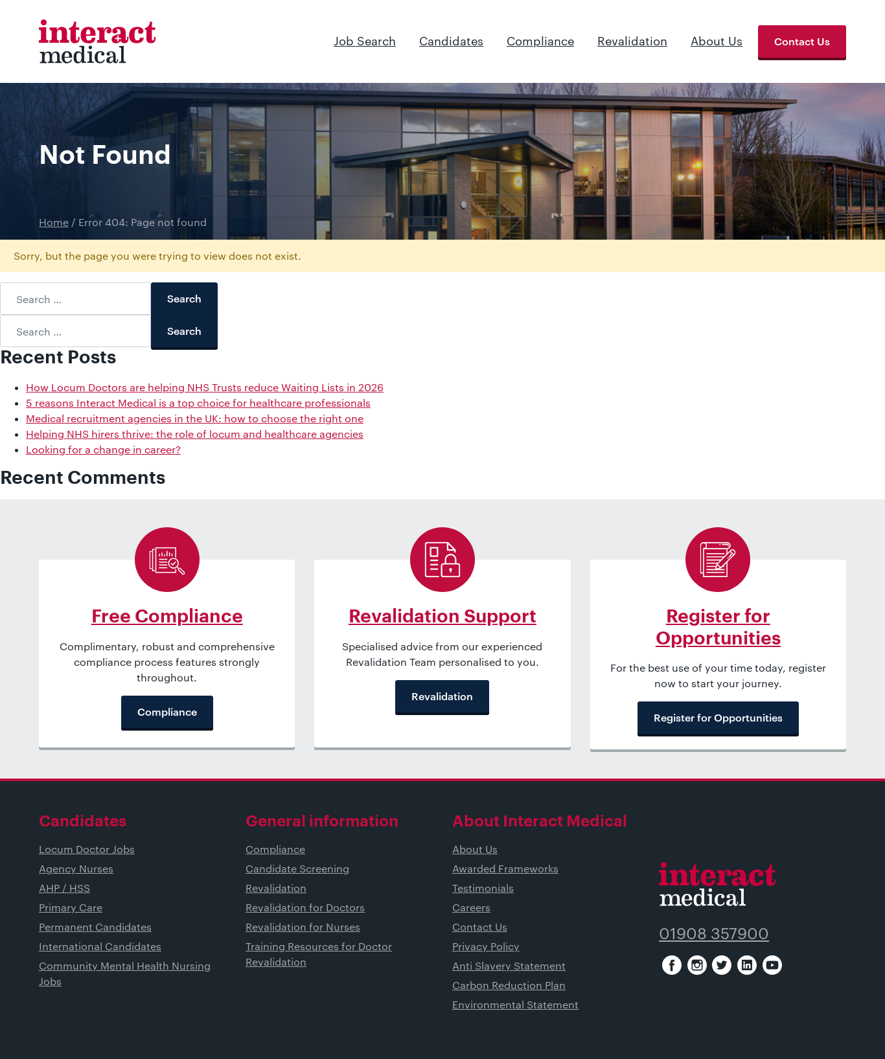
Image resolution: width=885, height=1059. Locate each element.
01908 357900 (714, 933)
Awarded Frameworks (505, 868)
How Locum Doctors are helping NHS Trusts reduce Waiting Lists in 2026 (205, 387)
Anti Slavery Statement (509, 965)
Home (54, 222)
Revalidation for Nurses (303, 926)
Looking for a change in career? (103, 449)
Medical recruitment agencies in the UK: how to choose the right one (194, 418)
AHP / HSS (64, 888)
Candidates (451, 41)
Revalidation (632, 41)
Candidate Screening (297, 868)
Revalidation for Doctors (305, 907)
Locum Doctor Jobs (87, 849)
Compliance (540, 41)
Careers (471, 907)
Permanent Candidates (95, 926)
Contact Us (802, 41)
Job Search (365, 41)
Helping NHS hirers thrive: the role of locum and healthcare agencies (194, 433)
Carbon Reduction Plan (509, 985)
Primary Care (70, 907)
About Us (716, 41)
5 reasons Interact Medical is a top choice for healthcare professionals (198, 402)
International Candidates (100, 946)
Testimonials (483, 888)
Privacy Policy (486, 946)
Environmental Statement (515, 1004)
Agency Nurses (76, 868)
